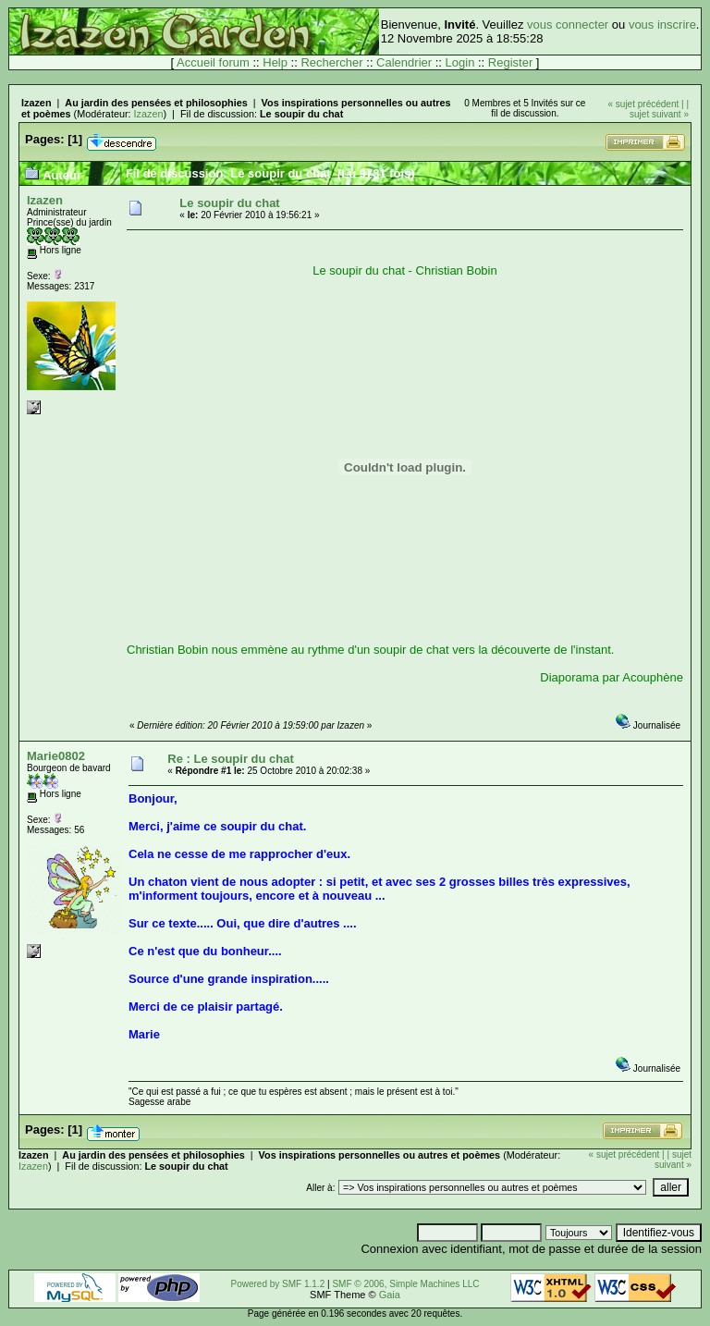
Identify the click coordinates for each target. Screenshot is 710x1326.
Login (460, 62)
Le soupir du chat (301, 113)
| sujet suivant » (659, 109)
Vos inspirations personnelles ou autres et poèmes (380, 1154)
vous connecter (567, 24)
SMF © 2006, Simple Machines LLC (405, 1284)
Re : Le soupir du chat (230, 759)
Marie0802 (56, 756)
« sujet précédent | (646, 104)
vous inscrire (662, 24)
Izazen (36, 102)
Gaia (389, 1294)
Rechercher (331, 62)
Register (510, 62)
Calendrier (404, 62)
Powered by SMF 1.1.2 (278, 1284)
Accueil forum (213, 62)
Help (275, 62)
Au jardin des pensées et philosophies (156, 102)
